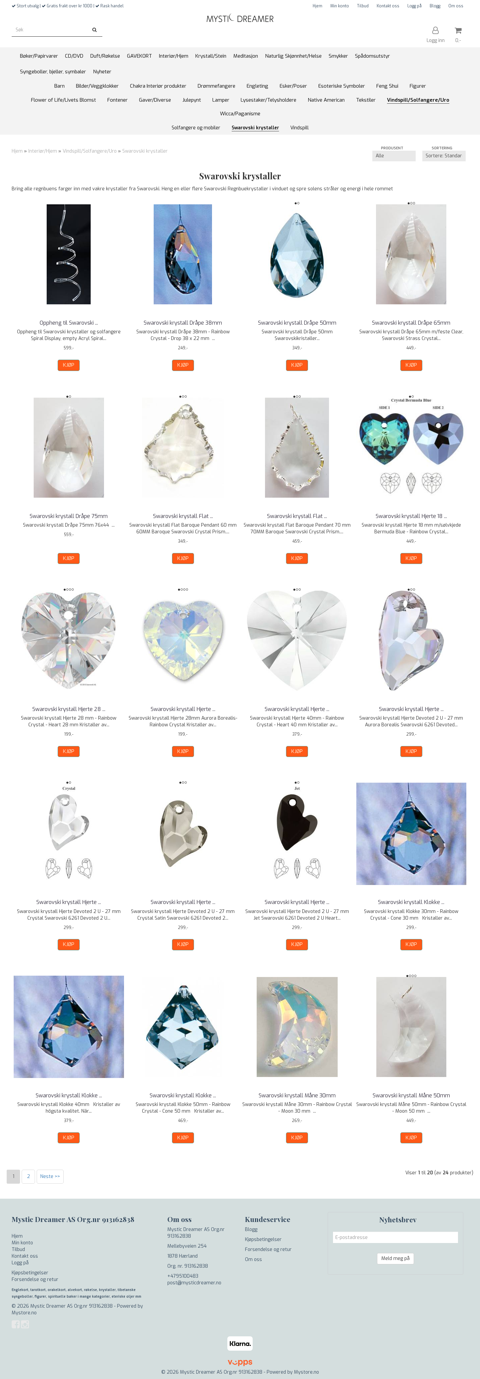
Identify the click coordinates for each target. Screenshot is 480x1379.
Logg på (414, 6)
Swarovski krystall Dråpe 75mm (69, 516)
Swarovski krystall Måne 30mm (297, 1095)
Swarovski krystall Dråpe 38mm (183, 322)
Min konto (339, 6)
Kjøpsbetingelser (30, 1273)
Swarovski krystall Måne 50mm (411, 1095)
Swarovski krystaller (145, 151)
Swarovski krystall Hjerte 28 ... (68, 709)
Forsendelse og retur (35, 1279)
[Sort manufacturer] (394, 156)
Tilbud (363, 6)
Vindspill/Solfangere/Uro (90, 151)
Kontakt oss (388, 6)
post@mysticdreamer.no (194, 1283)
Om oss (455, 6)
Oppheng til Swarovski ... (69, 322)
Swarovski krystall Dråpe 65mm (411, 322)
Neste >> (50, 1176)
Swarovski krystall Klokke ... (411, 902)
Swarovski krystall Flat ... (183, 516)
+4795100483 (182, 1276)
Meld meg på (395, 1258)
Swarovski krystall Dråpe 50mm (297, 322)
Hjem (317, 6)
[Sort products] (444, 156)
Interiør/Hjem (42, 151)
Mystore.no (24, 1313)
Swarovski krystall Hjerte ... (183, 709)
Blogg (435, 6)
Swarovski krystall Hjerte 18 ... (411, 516)
